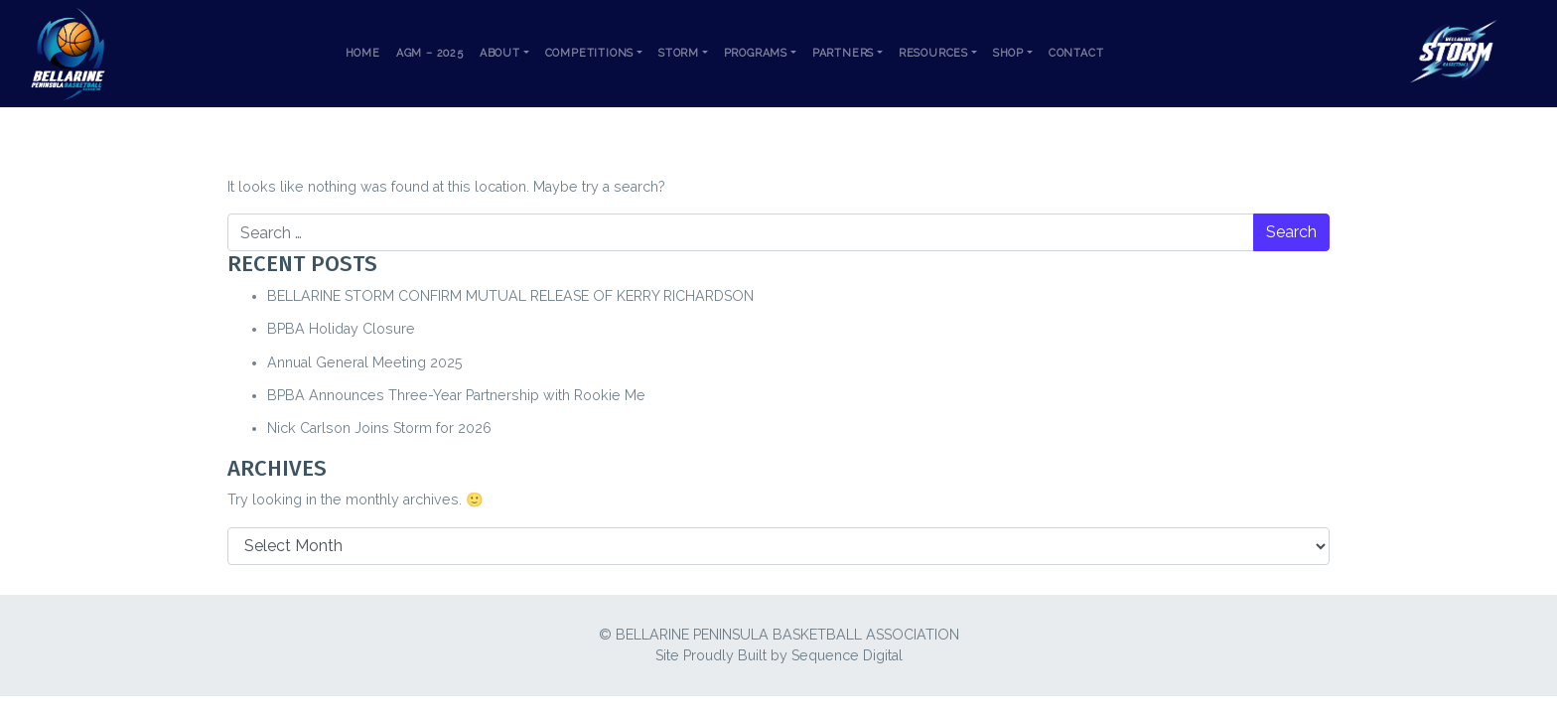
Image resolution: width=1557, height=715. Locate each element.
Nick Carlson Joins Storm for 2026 (379, 428)
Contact (1076, 53)
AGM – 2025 (430, 53)
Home (363, 53)
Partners (843, 53)
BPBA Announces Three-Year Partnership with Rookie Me (456, 395)
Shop (1008, 53)
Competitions (590, 53)
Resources (933, 53)
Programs (755, 53)
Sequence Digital (847, 655)
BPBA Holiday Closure (341, 329)
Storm (678, 53)
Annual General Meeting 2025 (365, 362)
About (500, 53)
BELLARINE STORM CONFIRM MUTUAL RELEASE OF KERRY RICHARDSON (510, 296)
